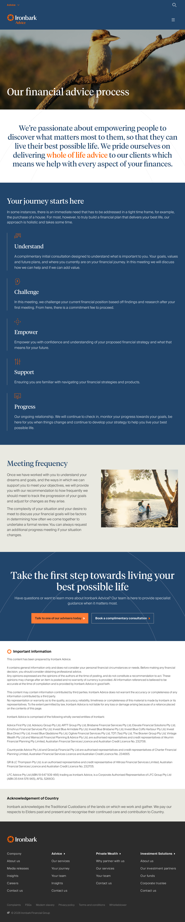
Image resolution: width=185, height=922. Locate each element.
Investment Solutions (156, 854)
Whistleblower (117, 905)
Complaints (14, 905)
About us (13, 861)
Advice (57, 854)
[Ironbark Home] (27, 840)
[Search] (174, 5)
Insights (12, 876)
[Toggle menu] (173, 20)
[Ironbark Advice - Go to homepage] (22, 20)
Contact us (15, 891)
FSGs (28, 905)
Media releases (18, 868)
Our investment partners (158, 868)
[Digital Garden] (8, 913)
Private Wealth (107, 854)
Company (14, 854)
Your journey (61, 868)
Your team (59, 876)
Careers (12, 883)
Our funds (147, 876)
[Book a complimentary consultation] (123, 618)
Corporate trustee (153, 883)
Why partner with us (110, 861)
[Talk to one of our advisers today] (59, 618)
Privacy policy (67, 905)
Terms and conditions (92, 905)
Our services (61, 861)
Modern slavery (45, 905)
